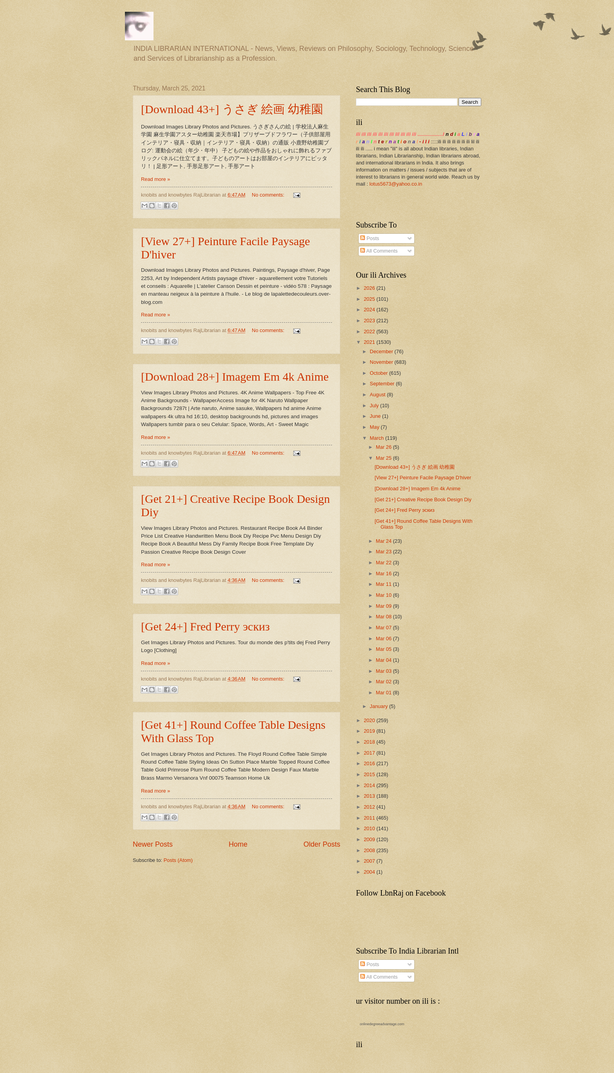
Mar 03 (384, 671)
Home (238, 844)
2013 (370, 796)
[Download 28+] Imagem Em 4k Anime (235, 376)
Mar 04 (384, 660)
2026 (370, 288)
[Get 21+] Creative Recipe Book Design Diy (423, 499)
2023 (370, 320)
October (379, 373)
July (375, 405)
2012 (370, 807)
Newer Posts (153, 844)
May (375, 427)
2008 (370, 850)
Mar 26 (384, 447)
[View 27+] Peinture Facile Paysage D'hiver (423, 478)
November (382, 362)
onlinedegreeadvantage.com (382, 1024)
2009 (370, 839)
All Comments (378, 251)
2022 (370, 331)
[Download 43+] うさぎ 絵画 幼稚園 (232, 109)
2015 (370, 774)
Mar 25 (384, 458)
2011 (370, 818)
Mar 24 (384, 541)
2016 (370, 763)
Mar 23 (384, 552)
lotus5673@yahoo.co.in (395, 184)
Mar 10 (384, 595)
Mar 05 (384, 649)
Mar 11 (384, 584)
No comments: (269, 195)
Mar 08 (384, 617)
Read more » (155, 179)
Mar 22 (384, 562)
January (379, 706)
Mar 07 (384, 627)
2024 (370, 310)
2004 (370, 872)
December (382, 351)
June (376, 416)
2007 (370, 861)
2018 (370, 742)
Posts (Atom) (178, 860)
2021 (370, 342)
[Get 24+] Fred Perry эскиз (205, 626)
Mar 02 (384, 682)
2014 (370, 785)
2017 (370, 753)
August (378, 394)
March (377, 438)
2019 (370, 731)
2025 (370, 299)
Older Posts (321, 844)
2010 (370, 828)
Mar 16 (384, 573)
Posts (369, 238)
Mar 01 (384, 692)
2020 (370, 720)
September (383, 384)
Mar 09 (384, 606)
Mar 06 (384, 638)
